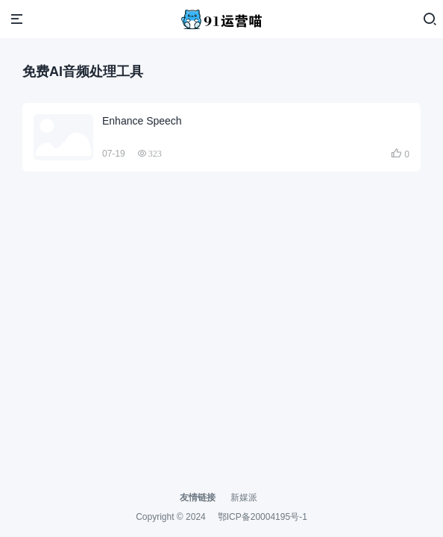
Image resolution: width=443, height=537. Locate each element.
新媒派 (243, 497)
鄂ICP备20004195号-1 (262, 517)
